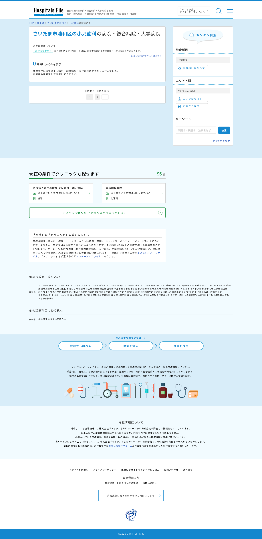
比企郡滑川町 (160, 291)
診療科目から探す (191, 68)
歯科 (40, 319)
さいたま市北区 (62, 285)
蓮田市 (224, 288)
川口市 (207, 285)
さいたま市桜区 (132, 285)
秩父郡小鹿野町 (118, 295)
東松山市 (64, 288)
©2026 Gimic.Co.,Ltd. (131, 533)
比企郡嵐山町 (174, 291)
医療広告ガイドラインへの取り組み (140, 469)
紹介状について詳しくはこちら (146, 56)
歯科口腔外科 (59, 319)
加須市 (48, 288)
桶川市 (179, 288)
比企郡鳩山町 (44, 295)
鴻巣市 (96, 288)
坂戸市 (41, 291)
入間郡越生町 (146, 291)
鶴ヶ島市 (57, 291)
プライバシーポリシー (105, 469)
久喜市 (186, 288)
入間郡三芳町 (117, 291)
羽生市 (89, 288)
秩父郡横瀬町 (76, 295)
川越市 (193, 285)
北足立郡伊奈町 (102, 291)
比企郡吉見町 (215, 291)
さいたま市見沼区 (97, 285)
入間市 (143, 288)
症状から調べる (80, 346)
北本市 (193, 288)
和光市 (165, 288)
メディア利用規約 (79, 469)
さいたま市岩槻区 (181, 285)
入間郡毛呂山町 (132, 291)
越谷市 (124, 288)
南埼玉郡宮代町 (205, 295)
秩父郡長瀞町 (104, 295)
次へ (105, 97)
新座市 (172, 288)
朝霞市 (150, 288)
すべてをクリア (221, 141)
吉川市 (72, 291)
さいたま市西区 (46, 285)
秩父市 (222, 285)
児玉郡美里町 (149, 295)
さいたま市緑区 (163, 285)
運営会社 (187, 469)
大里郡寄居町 (190, 295)
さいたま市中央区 (115, 285)
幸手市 (48, 291)
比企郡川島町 (201, 291)
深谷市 (103, 288)
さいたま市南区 (148, 285)
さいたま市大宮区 (79, 285)
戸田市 (136, 288)
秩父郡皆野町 (90, 295)
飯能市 (41, 288)
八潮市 (200, 288)
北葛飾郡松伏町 (46, 298)
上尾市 (110, 288)
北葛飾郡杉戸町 (221, 295)
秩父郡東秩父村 (134, 295)
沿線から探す (189, 106)
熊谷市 (200, 285)
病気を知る (131, 346)
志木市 (157, 288)
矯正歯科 (47, 319)
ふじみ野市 (81, 291)
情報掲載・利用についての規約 (121, 482)
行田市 (214, 285)
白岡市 (91, 291)
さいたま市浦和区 (56, 22)
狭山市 (81, 288)
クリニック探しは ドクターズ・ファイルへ (192, 10)
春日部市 (73, 288)
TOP (31, 22)
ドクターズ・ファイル (88, 256)
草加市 (117, 288)
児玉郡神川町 (163, 295)
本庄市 (56, 288)
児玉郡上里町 (177, 295)
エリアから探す (190, 99)
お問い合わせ (171, 469)
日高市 (65, 291)
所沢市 (229, 285)
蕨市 (130, 288)
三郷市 (217, 288)
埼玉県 (40, 22)
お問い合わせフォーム (120, 445)
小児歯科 (74, 22)
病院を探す (181, 346)
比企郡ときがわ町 (61, 295)
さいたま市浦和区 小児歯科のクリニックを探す (95, 213)
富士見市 (208, 288)
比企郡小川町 (187, 291)
